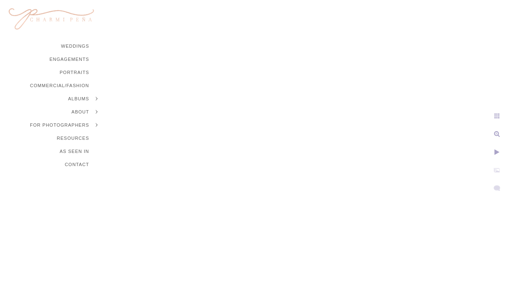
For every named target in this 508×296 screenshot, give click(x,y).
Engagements (69, 59)
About (80, 111)
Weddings (75, 46)
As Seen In (74, 151)
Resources (73, 138)
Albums (78, 98)
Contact (77, 164)
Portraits (74, 72)
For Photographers (59, 125)
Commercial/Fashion (59, 85)
